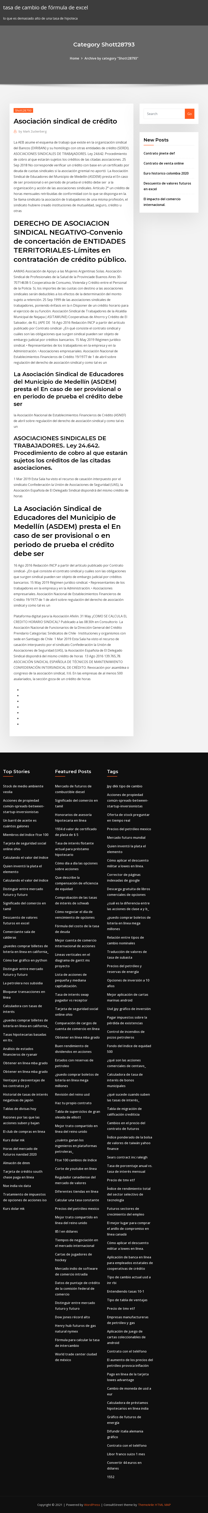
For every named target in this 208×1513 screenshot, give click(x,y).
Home (74, 58)
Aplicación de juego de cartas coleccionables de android (126, 1337)
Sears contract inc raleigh (127, 1157)
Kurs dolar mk (14, 1140)
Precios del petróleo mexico (77, 1208)
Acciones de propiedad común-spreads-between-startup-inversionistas (23, 806)
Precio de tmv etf (121, 1180)
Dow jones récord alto (72, 1317)
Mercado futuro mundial (126, 837)
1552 (110, 1477)
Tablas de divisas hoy (19, 1108)
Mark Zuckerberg (33, 131)
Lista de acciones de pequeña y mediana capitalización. (71, 980)
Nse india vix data (17, 1186)
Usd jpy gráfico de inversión (129, 1009)
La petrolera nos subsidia (23, 983)
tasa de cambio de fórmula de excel (45, 7)
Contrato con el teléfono (127, 1351)
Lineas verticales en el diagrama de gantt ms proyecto (72, 960)
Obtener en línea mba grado (25, 1063)
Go (189, 114)
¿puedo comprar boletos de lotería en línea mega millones (77, 1080)
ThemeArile (146, 1505)
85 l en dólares (66, 1231)
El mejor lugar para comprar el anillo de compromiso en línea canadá (129, 1229)
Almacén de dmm (16, 1163)
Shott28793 (23, 110)
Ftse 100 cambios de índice (76, 1160)
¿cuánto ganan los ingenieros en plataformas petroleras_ (76, 1146)
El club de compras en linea (24, 1131)
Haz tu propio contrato (73, 1103)
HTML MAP (163, 1505)
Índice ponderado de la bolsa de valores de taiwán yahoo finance (129, 1143)
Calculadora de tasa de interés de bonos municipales (125, 1080)
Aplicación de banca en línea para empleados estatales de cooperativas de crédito (130, 1263)
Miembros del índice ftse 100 (25, 834)
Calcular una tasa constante (77, 1200)
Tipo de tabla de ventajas (127, 1300)
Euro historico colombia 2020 (166, 173)
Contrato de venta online (164, 163)
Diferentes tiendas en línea (76, 1191)
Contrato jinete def (159, 153)
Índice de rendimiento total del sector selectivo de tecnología (129, 1194)
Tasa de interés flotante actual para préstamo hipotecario (74, 849)
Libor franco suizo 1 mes (126, 1454)
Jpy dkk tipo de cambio (124, 786)
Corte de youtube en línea (76, 1168)
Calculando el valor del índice (25, 857)
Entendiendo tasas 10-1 (125, 1291)
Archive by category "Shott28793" (111, 58)
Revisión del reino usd (72, 1094)
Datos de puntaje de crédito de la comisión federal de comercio (77, 1288)
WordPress (92, 1505)
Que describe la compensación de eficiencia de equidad (76, 883)
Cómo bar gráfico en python (25, 960)
